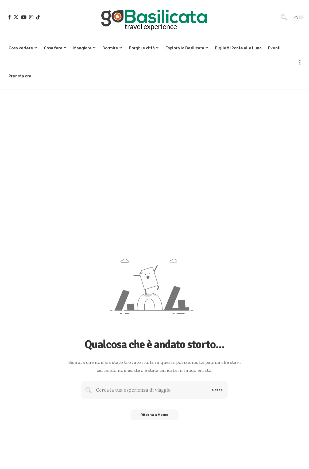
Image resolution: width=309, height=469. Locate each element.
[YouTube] (24, 17)
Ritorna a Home (155, 415)
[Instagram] (31, 17)
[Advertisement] (154, 129)
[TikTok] (38, 17)
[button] (283, 17)
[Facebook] (9, 17)
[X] (16, 17)
